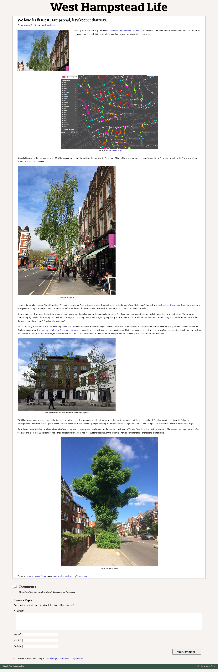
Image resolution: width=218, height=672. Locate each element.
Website (17, 650)
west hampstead (65, 576)
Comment (19, 611)
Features (29, 576)
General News (40, 576)
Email (17, 644)
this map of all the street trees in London (123, 31)
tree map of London (115, 151)
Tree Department (168, 305)
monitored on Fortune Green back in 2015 (58, 330)
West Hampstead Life (16, 669)
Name (18, 638)
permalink (82, 576)
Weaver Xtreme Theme (208, 669)
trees (55, 576)
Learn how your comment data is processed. (64, 662)
